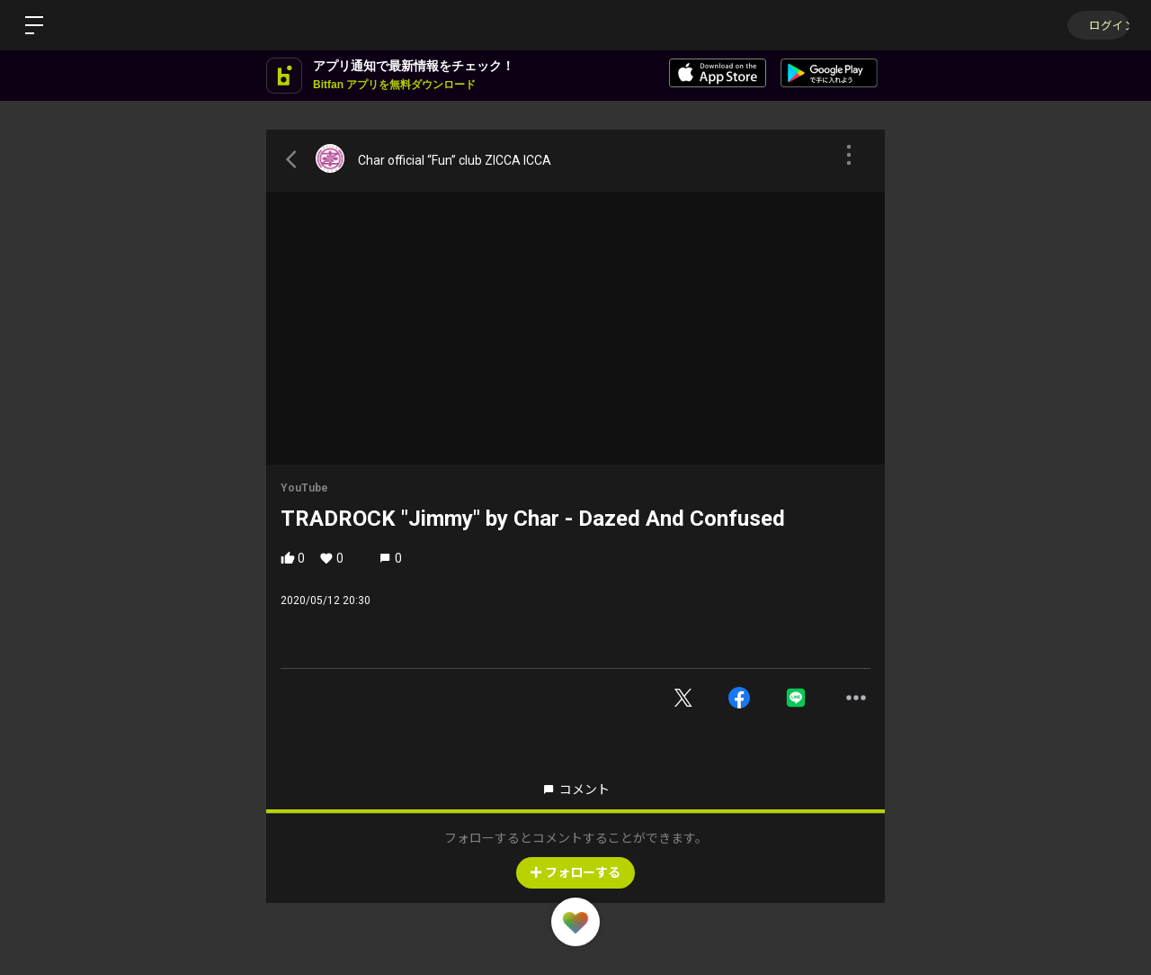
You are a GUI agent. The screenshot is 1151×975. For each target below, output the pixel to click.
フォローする (575, 872)
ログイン (1097, 24)
